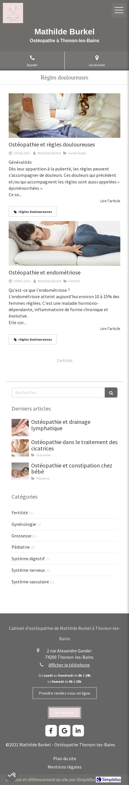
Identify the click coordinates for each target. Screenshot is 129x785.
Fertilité (20, 512)
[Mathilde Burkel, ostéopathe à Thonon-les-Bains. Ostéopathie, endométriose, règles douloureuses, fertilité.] (64, 243)
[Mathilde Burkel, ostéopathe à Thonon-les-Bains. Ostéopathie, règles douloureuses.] (64, 115)
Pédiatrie (21, 547)
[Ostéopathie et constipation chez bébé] (20, 471)
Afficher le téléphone (69, 665)
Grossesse (21, 536)
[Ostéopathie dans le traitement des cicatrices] (20, 447)
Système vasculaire (30, 581)
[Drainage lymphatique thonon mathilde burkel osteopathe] (20, 427)
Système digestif (28, 558)
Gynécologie (24, 524)
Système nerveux (28, 570)
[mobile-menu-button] (119, 10)
